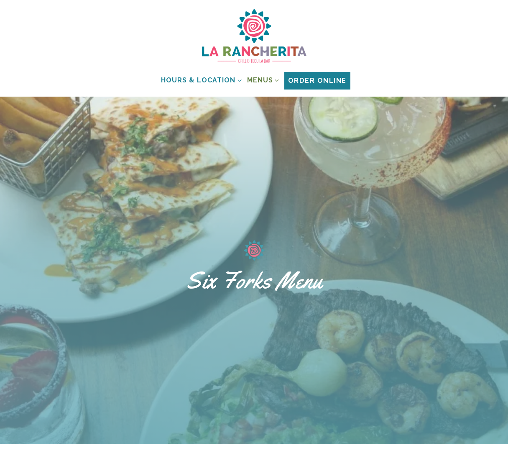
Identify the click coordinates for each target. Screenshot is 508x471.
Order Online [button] (317, 80)
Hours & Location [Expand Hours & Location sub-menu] (200, 79)
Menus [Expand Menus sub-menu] (261, 79)
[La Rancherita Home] (254, 36)
